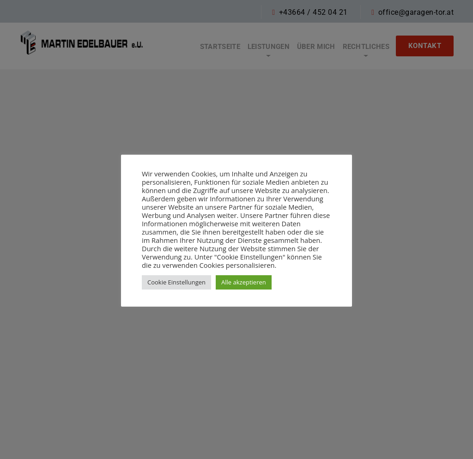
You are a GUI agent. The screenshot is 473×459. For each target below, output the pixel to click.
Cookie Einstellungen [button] (176, 282)
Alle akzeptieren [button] (243, 282)
